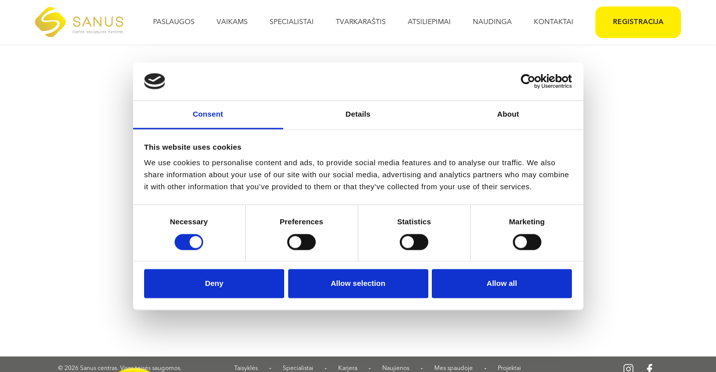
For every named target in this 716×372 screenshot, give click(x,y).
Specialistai (298, 368)
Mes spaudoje (453, 368)
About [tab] (508, 114)
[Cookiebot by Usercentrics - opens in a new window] (528, 81)
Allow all (502, 283)
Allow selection (358, 283)
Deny (214, 283)
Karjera (347, 368)
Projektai (509, 368)
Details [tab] (358, 114)
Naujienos (395, 368)
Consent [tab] (208, 114)
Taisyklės (246, 368)
